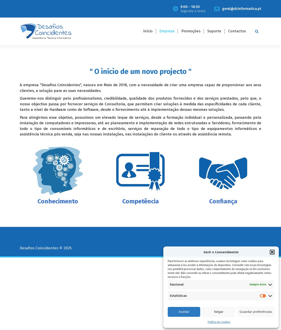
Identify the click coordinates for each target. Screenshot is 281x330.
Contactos (237, 31)
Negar (218, 312)
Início (148, 31)
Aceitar (184, 312)
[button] (272, 252)
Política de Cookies (219, 322)
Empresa (167, 31)
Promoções (190, 31)
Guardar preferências (256, 312)
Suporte (214, 31)
